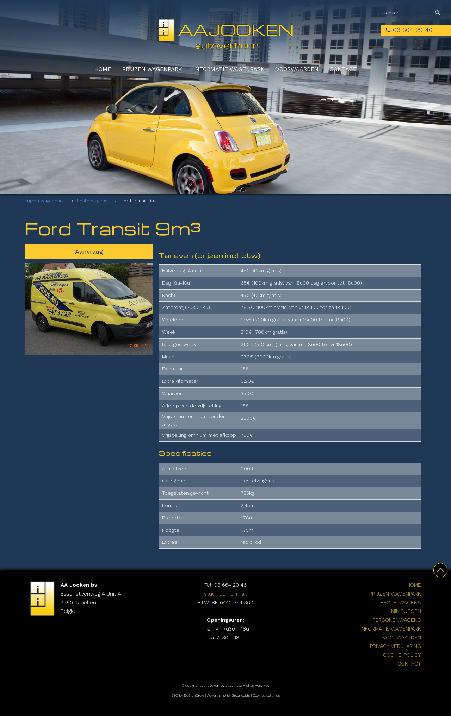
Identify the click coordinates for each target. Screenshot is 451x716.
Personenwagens (396, 620)
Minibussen (406, 611)
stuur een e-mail (225, 594)
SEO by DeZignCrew (188, 695)
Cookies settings (266, 695)
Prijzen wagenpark (152, 69)
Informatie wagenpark (229, 69)
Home (102, 69)
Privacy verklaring (395, 646)
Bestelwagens (92, 200)
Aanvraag (89, 251)
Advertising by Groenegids (228, 695)
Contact (343, 69)
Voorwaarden (297, 69)
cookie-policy (402, 655)
